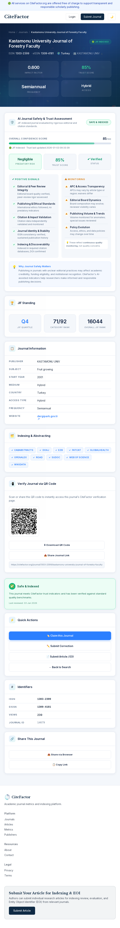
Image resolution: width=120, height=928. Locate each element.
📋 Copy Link (60, 764)
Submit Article (22, 910)
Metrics (8, 829)
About (7, 849)
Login (72, 16)
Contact (9, 855)
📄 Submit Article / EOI (60, 656)
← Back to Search (60, 667)
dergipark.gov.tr (47, 419)
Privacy (8, 870)
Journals (23, 32)
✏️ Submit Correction (60, 646)
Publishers (10, 834)
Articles (8, 824)
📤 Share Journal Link (56, 557)
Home (12, 32)
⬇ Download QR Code (57, 546)
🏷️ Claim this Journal (60, 635)
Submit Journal (92, 16)
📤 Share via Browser (60, 754)
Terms (8, 875)
